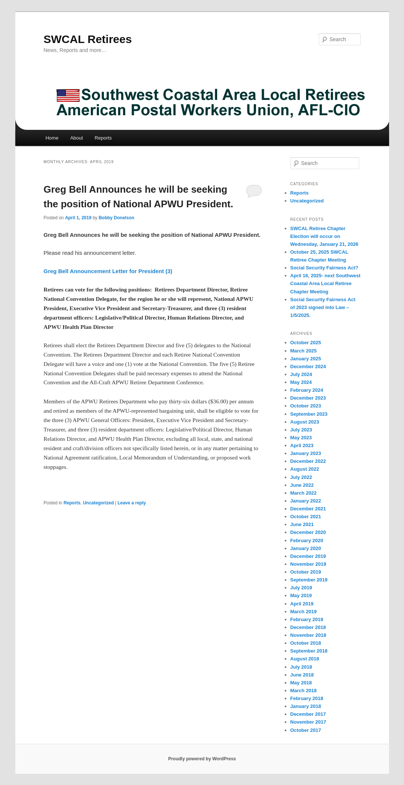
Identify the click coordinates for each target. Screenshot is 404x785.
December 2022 (308, 461)
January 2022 (305, 501)
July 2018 (301, 667)
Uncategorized (98, 502)
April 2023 (302, 445)
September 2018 (309, 651)
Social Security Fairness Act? (324, 268)
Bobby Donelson (116, 217)
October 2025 (305, 342)
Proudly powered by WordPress (202, 758)
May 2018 (301, 682)
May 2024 (301, 382)
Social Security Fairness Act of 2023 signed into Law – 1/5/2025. (322, 307)
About (76, 138)
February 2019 (306, 619)
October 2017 (305, 730)
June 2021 (302, 524)
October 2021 (305, 516)
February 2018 (306, 698)
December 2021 (308, 508)
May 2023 (301, 437)
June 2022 (302, 485)
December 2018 (308, 627)
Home (52, 138)
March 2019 (303, 611)
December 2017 (308, 714)
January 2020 (305, 548)
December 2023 (308, 398)
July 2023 (301, 430)
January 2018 (305, 706)
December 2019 (308, 556)
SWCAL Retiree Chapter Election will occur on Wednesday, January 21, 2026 (324, 236)
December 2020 (308, 532)
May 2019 (301, 595)
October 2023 (305, 406)
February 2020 (306, 540)
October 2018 (305, 643)
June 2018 (302, 675)
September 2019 (309, 580)
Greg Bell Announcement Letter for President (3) (108, 271)
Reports (103, 138)
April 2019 (302, 604)
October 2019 (305, 572)
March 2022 (303, 493)
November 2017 (308, 722)
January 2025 (305, 358)
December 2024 (308, 366)
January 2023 (305, 453)
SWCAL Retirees (88, 39)
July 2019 (301, 587)
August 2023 (304, 422)
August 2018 (304, 659)
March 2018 (303, 690)
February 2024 (306, 390)
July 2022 (301, 477)
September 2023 (309, 414)
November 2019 (308, 564)
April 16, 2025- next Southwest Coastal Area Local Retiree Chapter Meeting (325, 283)
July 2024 (301, 374)
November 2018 (308, 635)
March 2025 (303, 351)
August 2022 (304, 469)
